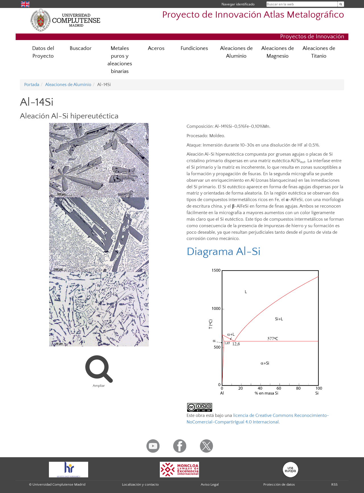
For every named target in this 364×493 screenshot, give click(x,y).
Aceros (156, 48)
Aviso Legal (210, 484)
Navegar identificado (238, 4)
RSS (334, 484)
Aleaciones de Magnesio (277, 52)
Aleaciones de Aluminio (236, 52)
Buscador (81, 48)
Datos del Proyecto (43, 52)
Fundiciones (194, 48)
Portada (31, 84)
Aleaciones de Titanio (319, 52)
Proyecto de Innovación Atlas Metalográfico (253, 15)
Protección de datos (279, 484)
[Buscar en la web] (341, 4)
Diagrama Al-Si (223, 251)
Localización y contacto (140, 484)
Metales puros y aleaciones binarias (119, 59)
